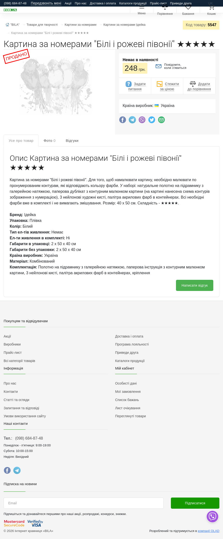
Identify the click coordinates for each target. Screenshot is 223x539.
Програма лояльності (132, 344)
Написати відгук (195, 285)
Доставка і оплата (103, 3)
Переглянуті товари (130, 416)
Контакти (11, 392)
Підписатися (195, 503)
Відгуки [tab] (72, 140)
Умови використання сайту (25, 416)
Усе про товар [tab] (21, 140)
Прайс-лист (158, 3)
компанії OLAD (208, 531)
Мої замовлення (128, 392)
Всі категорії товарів (19, 361)
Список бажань (127, 400)
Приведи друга (180, 3)
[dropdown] (212, 516)
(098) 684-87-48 (29, 438)
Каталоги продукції (133, 3)
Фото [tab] (50, 140)
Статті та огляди (16, 400)
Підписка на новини (20, 484)
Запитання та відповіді (21, 408)
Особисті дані (126, 383)
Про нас (81, 3)
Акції (68, 3)
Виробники (12, 344)
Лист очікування (127, 408)
